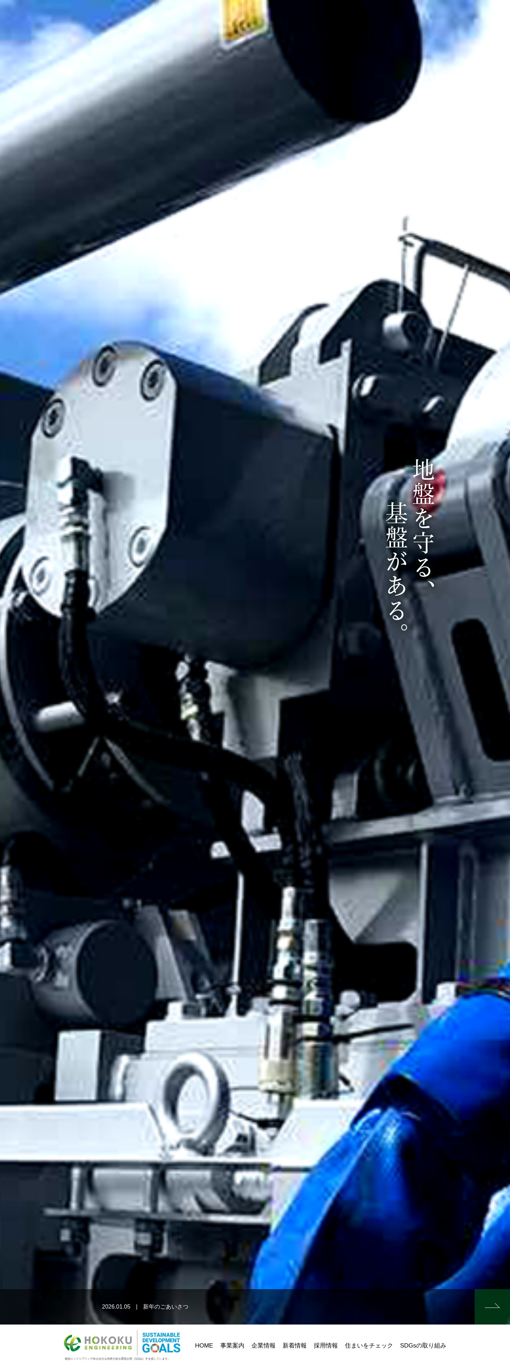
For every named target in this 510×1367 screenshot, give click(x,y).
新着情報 (295, 1345)
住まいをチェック (369, 1345)
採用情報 (326, 1345)
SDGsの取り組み (423, 1345)
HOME (204, 1345)
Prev (9, 683)
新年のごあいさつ (165, 1307)
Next (500, 683)
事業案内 (232, 1345)
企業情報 (263, 1345)
